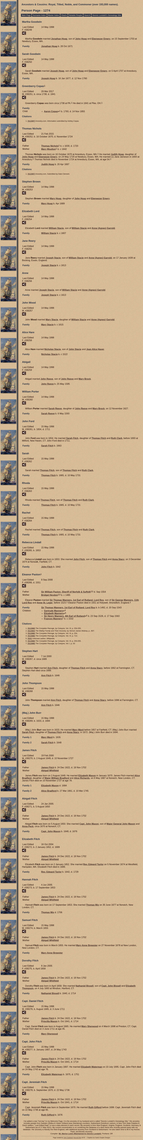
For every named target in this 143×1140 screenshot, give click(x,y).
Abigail (50, 770)
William (56, 228)
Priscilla (49, 1021)
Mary (48, 149)
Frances (53, 619)
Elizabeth (54, 613)
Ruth (116, 438)
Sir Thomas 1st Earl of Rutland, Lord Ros (77, 600)
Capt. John (89, 824)
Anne (45, 602)
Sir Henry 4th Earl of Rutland (64, 616)
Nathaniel (84, 986)
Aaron (51, 111)
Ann (52, 668)
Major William (57, 778)
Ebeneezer (101, 39)
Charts (64, 15)
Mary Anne (87, 945)
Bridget (49, 595)
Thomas (50, 146)
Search (87, 15)
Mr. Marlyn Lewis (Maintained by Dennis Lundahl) (80, 1134)
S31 (29, 638)
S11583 (31, 631)
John (81, 39)
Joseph (57, 71)
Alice (82, 778)
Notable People (75, 15)
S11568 (31, 628)
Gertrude (53, 611)
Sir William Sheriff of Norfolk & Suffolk (66, 592)
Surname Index (39, 15)
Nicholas (52, 349)
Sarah (55, 408)
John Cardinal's (68, 1137)
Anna (118, 559)
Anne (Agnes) (103, 228)
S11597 (31, 121)
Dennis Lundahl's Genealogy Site (106, 15)
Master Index (53, 15)
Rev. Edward (93, 864)
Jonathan (59, 39)
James (47, 767)
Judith (117, 154)
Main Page (26, 15)
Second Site (77, 1137)
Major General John (121, 824)
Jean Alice (95, 349)
